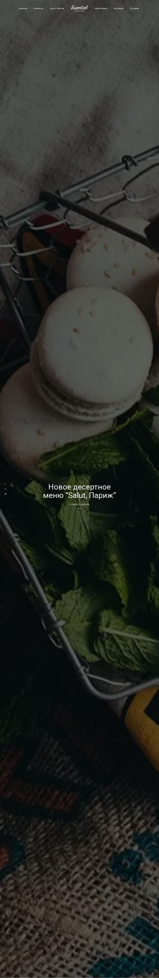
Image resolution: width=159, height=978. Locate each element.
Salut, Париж (57, 8)
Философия (101, 8)
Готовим (134, 8)
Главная (23, 8)
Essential (39, 8)
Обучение (118, 8)
